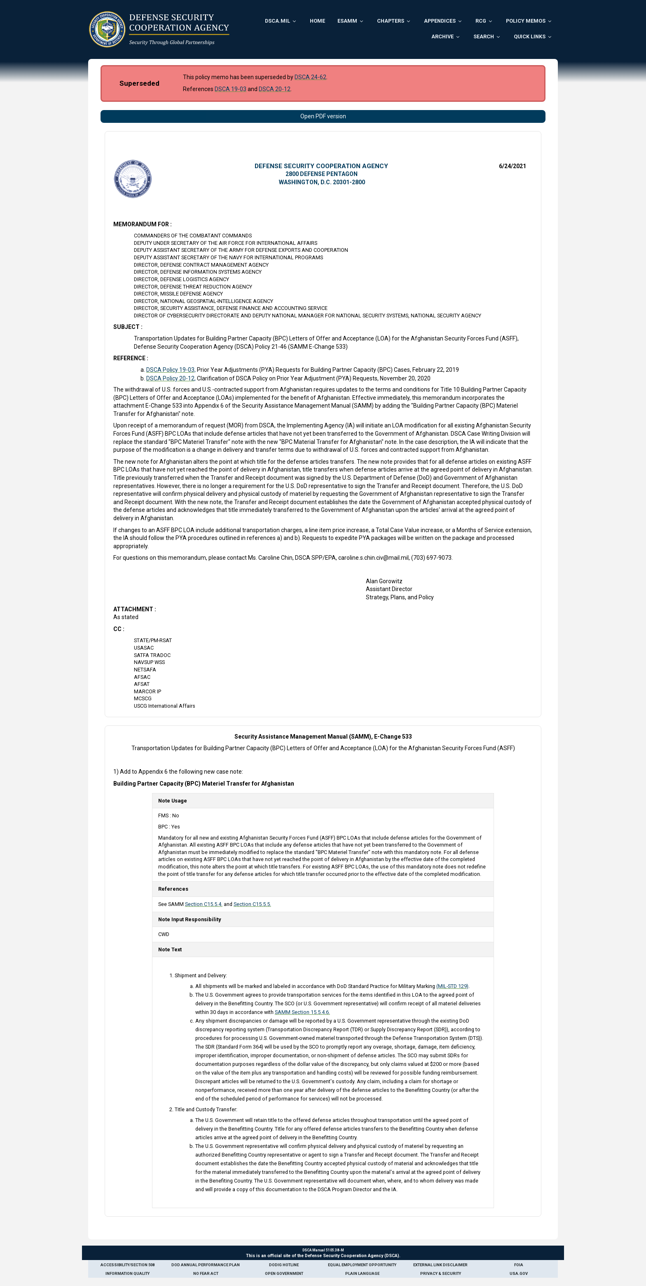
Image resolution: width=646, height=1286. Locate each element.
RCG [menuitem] (480, 21)
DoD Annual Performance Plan (205, 1265)
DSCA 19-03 (230, 89)
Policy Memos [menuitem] (525, 21)
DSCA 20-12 (274, 89)
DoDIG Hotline (284, 1265)
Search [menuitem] (483, 36)
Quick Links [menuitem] (529, 36)
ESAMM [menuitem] (347, 21)
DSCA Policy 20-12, (171, 378)
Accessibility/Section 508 (127, 1265)
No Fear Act (205, 1273)
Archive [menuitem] (442, 36)
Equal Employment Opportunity (362, 1265)
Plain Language (362, 1273)
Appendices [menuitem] (440, 21)
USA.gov (519, 1273)
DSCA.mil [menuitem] (277, 21)
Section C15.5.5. (252, 904)
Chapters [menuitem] (390, 21)
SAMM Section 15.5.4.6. (302, 1012)
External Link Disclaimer (440, 1265)
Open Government (284, 1273)
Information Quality (127, 1273)
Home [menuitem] (317, 21)
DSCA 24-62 (310, 77)
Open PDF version (323, 116)
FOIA (518, 1265)
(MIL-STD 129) (452, 986)
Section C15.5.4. (203, 904)
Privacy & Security (440, 1273)
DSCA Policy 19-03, (171, 369)
